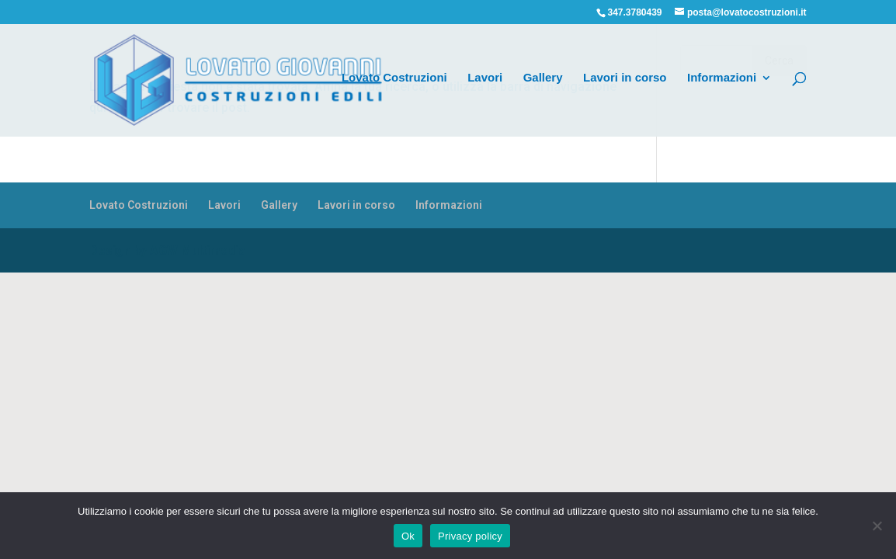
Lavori (484, 78)
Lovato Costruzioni (394, 78)
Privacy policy (470, 536)
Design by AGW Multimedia (167, 250)
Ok (408, 536)
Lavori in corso (625, 78)
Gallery (543, 78)
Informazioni (721, 78)
